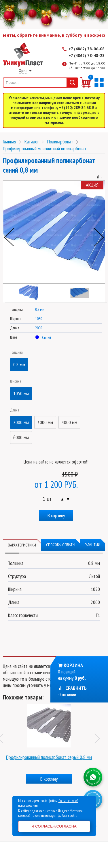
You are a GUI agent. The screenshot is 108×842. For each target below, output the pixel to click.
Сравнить (72, 688)
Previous (9, 237)
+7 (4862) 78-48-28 (87, 55)
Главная (9, 141)
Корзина (73, 665)
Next (99, 237)
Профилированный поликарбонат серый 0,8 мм (49, 757)
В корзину (56, 515)
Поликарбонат (60, 141)
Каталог (31, 141)
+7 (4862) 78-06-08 (87, 48)
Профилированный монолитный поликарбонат (45, 148)
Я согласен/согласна (53, 826)
